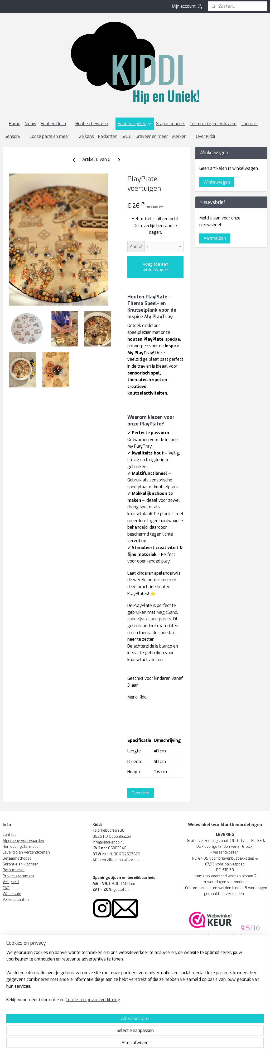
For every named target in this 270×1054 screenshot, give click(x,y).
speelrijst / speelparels (149, 619)
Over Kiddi (205, 136)
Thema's (252, 124)
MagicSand (166, 612)
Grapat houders (170, 124)
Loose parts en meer (52, 136)
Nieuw (30, 124)
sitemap (111, 1044)
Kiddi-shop (15, 981)
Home (14, 124)
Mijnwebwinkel (186, 1044)
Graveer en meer (152, 136)
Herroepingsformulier (21, 846)
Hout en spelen (135, 124)
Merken (182, 136)
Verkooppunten (16, 899)
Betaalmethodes (17, 858)
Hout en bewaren (94, 124)
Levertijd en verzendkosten (26, 852)
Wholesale (12, 893)
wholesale (148, 991)
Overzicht (141, 793)
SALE (126, 136)
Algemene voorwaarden (23, 840)
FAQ (6, 888)
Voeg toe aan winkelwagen (155, 267)
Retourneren (14, 870)
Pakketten (107, 136)
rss (121, 1044)
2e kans (86, 136)
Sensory (15, 136)
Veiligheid (11, 881)
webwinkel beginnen (140, 1044)
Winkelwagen (217, 182)
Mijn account (187, 6)
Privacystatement (18, 876)
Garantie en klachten (20, 864)
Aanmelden (215, 238)
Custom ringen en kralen (213, 124)
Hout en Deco (56, 124)
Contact (9, 834)
